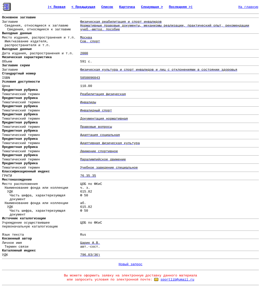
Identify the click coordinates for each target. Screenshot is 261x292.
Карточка (127, 7)
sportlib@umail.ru (177, 280)
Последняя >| (181, 7)
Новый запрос (130, 264)
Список (107, 7)
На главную (248, 7)
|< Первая (57, 7)
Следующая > (152, 7)
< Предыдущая (83, 7)
